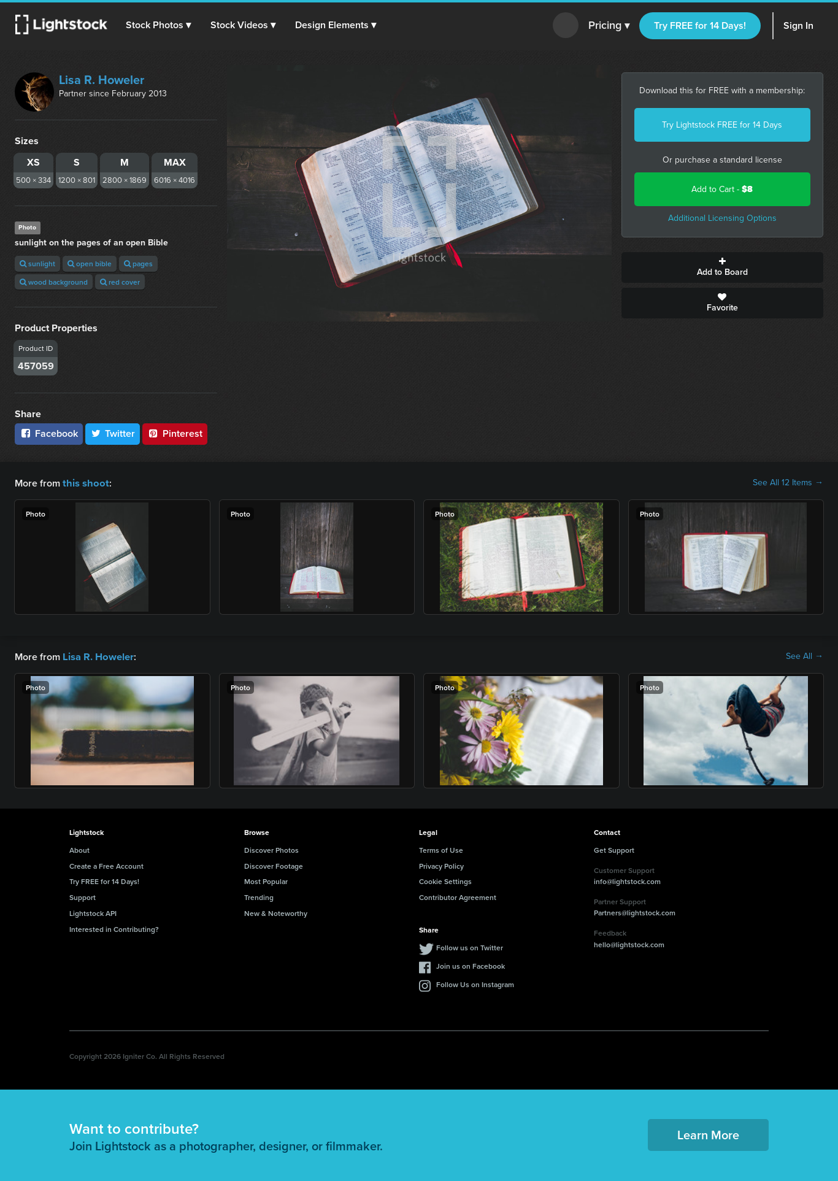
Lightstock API (93, 912)
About (79, 849)
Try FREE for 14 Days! (700, 25)
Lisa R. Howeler (101, 80)
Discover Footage (273, 865)
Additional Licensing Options (722, 218)
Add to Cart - (722, 189)
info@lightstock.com (627, 880)
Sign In (798, 25)
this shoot (84, 482)
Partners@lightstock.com (634, 911)
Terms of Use (441, 849)
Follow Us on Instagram (475, 983)
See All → (804, 656)
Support (82, 896)
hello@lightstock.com (629, 943)
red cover (120, 282)
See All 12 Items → (788, 483)
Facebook (49, 433)
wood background (54, 282)
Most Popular (266, 880)
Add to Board (722, 267)
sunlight (37, 263)
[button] (158, 25)
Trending (259, 896)
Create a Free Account (106, 865)
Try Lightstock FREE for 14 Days (722, 124)
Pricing (608, 25)
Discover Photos (271, 849)
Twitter (113, 433)
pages (138, 263)
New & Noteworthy (275, 912)
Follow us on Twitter (469, 946)
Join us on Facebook (470, 965)
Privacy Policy (441, 865)
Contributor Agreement (457, 896)
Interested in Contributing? (114, 928)
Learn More (708, 1133)
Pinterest (174, 433)
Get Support (614, 849)
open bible (89, 263)
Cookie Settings (445, 880)
